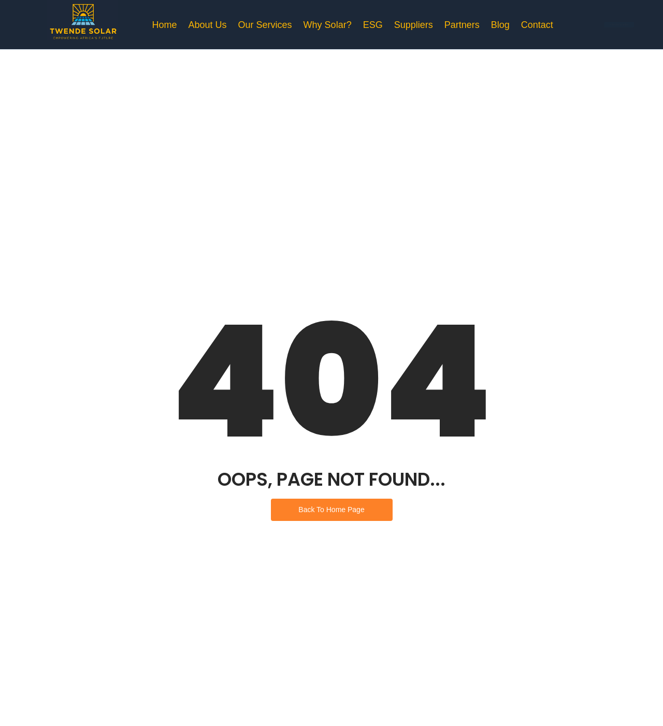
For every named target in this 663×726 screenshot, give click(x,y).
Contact (537, 25)
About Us (208, 25)
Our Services (265, 25)
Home (164, 25)
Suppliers (413, 25)
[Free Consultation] (620, 24)
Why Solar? (328, 25)
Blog (500, 25)
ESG (373, 25)
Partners (462, 25)
